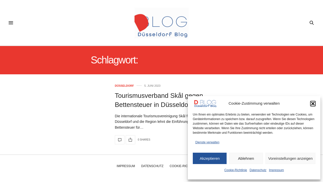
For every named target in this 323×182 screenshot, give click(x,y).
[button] (312, 103)
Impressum (276, 170)
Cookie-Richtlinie (235, 170)
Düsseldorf (124, 85)
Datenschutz (258, 170)
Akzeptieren (210, 158)
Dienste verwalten (207, 142)
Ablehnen (246, 158)
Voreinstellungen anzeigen (290, 158)
